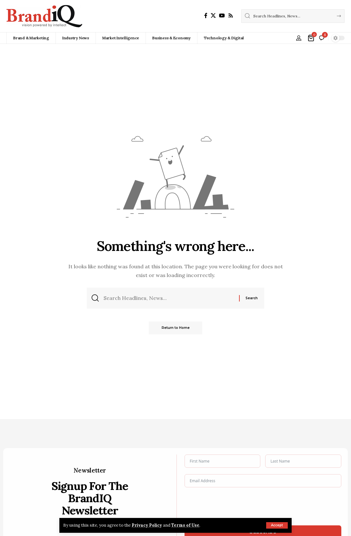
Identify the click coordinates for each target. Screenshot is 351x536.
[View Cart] (311, 38)
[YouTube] (221, 15)
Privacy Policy (147, 525)
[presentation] (234, 506)
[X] (213, 15)
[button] (277, 525)
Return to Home (176, 328)
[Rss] (230, 15)
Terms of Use (186, 525)
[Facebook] (206, 15)
